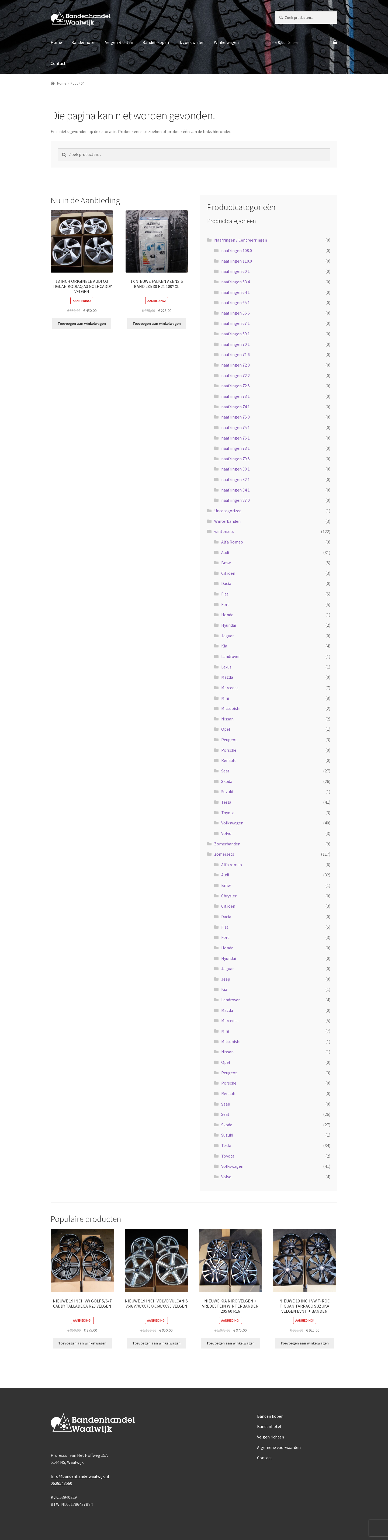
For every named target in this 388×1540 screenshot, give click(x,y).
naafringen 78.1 (235, 448)
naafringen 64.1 (235, 292)
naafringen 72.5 (235, 385)
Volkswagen (232, 822)
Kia (224, 646)
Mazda (227, 677)
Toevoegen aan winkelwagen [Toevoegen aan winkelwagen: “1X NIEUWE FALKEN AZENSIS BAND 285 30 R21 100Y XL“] (157, 323)
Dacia (226, 583)
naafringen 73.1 (235, 396)
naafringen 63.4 (235, 281)
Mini (225, 698)
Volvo (226, 833)
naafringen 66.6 (235, 313)
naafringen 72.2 (235, 375)
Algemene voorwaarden (279, 1447)
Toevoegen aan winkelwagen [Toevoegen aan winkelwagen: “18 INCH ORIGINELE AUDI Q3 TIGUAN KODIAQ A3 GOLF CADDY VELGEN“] (82, 323)
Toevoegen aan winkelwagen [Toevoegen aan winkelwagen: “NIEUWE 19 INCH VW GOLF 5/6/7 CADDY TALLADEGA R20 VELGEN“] (82, 1343)
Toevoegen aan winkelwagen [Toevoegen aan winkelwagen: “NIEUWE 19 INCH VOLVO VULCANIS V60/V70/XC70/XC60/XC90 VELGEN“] (156, 1343)
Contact (58, 63)
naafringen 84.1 (235, 490)
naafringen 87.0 (235, 500)
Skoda (226, 781)
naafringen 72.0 (235, 365)
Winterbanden (227, 521)
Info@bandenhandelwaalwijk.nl (80, 1476)
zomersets (224, 854)
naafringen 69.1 (235, 333)
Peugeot (229, 739)
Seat (225, 771)
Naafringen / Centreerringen (240, 240)
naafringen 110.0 (236, 261)
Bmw (226, 562)
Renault (228, 760)
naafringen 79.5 (235, 458)
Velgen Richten (119, 42)
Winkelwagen (226, 42)
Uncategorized (227, 510)
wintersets (224, 531)
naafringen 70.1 (235, 344)
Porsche (228, 750)
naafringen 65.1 (235, 302)
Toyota (227, 812)
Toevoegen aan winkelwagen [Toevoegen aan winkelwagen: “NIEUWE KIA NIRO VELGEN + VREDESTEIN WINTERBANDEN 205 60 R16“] (230, 1343)
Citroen (228, 906)
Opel (225, 729)
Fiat (224, 594)
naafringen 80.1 (235, 469)
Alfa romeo (231, 864)
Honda (227, 614)
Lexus (226, 667)
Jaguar (227, 635)
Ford (225, 604)
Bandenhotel (83, 42)
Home (56, 42)
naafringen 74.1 (235, 406)
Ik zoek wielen (191, 42)
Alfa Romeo (232, 542)
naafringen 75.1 (235, 427)
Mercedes (229, 687)
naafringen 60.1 (235, 271)
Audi (225, 552)
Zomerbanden (227, 843)
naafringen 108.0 (236, 250)
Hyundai (228, 625)
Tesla (226, 802)
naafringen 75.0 (235, 417)
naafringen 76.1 (235, 438)
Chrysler (229, 895)
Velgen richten (270, 1437)
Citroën (228, 573)
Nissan (227, 719)
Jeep (225, 979)
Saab (225, 1104)
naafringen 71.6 (235, 354)
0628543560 (61, 1483)
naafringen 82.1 (235, 479)
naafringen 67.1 (235, 323)
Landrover (230, 656)
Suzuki (227, 791)
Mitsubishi (230, 708)
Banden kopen (156, 42)
